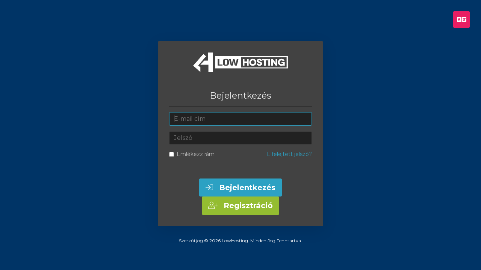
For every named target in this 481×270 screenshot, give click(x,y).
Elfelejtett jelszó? (289, 154)
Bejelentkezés (240, 187)
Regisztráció (240, 205)
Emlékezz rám (192, 154)
